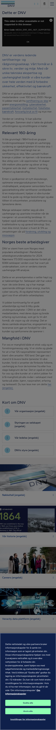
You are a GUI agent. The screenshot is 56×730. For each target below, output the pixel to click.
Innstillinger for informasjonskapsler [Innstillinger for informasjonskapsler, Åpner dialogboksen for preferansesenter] (28, 720)
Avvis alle (28, 711)
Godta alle (28, 703)
